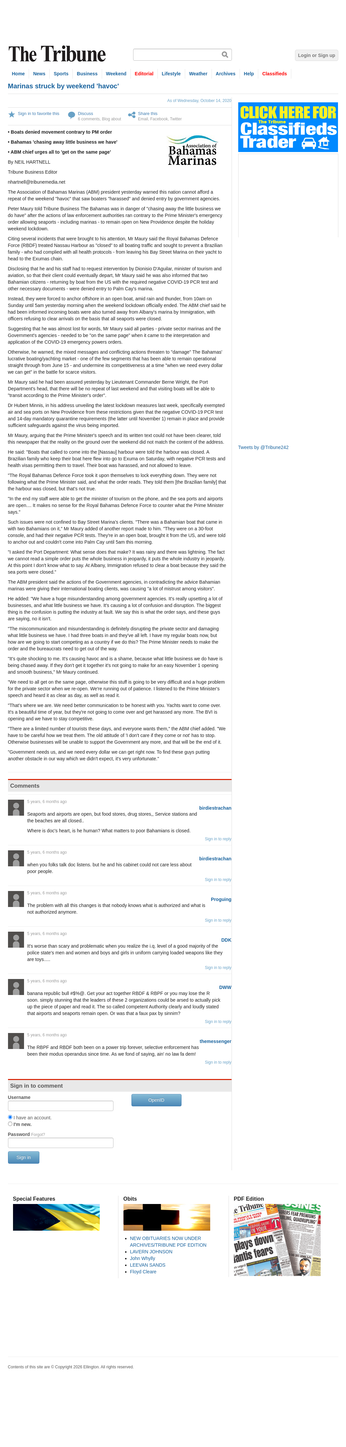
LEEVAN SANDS (147, 1265)
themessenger (216, 1041)
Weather (198, 73)
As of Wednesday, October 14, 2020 (199, 100)
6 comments (89, 119)
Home (18, 73)
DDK (226, 940)
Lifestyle (171, 73)
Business (87, 73)
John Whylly (142, 1258)
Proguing (221, 899)
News (39, 73)
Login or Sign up (316, 55)
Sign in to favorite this (38, 113)
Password (26, 1134)
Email (143, 119)
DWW (225, 987)
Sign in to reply (218, 839)
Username (19, 1097)
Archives (226, 73)
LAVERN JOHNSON (151, 1251)
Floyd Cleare (143, 1271)
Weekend (116, 73)
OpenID (156, 1100)
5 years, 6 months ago (47, 801)
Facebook (159, 119)
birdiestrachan (215, 808)
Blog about (111, 119)
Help (249, 73)
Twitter (176, 119)
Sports (61, 73)
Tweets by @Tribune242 (263, 447)
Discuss (85, 113)
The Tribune (58, 53)
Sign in (24, 1157)
